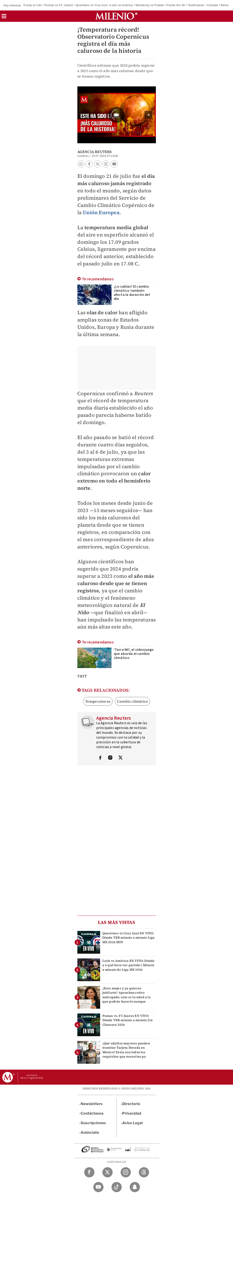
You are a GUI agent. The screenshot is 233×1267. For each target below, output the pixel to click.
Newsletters (92, 1104)
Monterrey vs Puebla (150, 5)
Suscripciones (93, 1123)
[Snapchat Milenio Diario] (135, 1187)
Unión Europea (101, 212)
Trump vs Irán (32, 5)
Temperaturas (98, 701)
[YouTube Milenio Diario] (98, 1187)
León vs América (121, 5)
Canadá (212, 5)
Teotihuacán (196, 5)
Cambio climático (132, 701)
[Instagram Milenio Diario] (126, 1172)
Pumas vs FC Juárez (59, 5)
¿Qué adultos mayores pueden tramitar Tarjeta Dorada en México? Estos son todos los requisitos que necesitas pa (126, 1050)
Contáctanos (92, 1113)
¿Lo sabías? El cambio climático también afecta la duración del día (132, 292)
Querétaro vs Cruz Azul (91, 5)
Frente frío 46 (176, 5)
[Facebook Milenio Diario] (89, 1172)
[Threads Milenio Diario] (144, 1172)
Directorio (131, 1104)
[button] (4, 18)
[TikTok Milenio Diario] (116, 1187)
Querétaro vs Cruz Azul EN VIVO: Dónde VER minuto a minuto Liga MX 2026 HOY (128, 937)
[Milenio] (116, 16)
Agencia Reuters (94, 151)
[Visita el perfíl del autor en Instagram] (110, 758)
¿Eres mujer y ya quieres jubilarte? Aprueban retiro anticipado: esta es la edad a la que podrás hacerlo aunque (126, 995)
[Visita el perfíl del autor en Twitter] (120, 758)
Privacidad (131, 1113)
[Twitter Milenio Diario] (107, 1172)
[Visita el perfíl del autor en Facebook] (100, 758)
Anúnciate (90, 1132)
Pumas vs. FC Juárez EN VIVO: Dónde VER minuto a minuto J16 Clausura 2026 (127, 1020)
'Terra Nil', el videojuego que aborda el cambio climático (134, 653)
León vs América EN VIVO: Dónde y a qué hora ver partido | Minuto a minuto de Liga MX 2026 (128, 965)
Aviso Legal (132, 1123)
